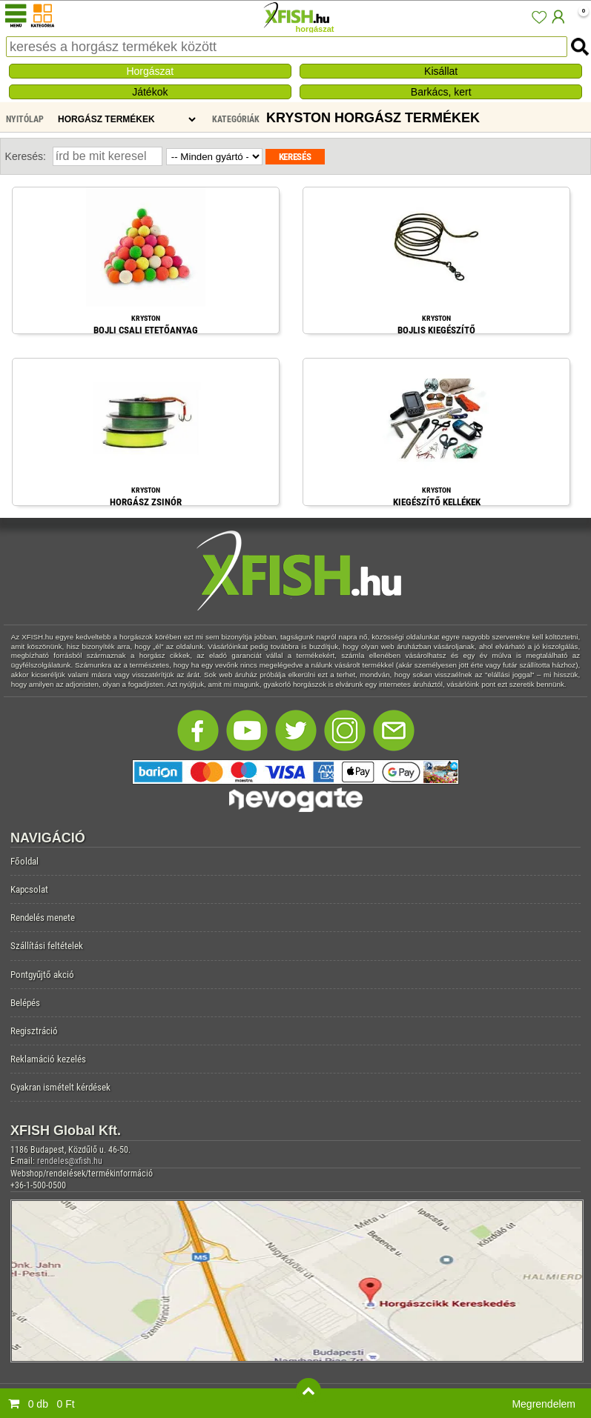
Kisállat (441, 71)
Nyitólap (25, 119)
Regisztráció (34, 1030)
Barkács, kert (441, 92)
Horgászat (150, 71)
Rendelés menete (42, 917)
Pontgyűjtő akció (42, 974)
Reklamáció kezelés (48, 1059)
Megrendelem (543, 1404)
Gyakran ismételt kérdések (60, 1087)
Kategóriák (236, 119)
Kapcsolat (29, 889)
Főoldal (24, 861)
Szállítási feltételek (46, 945)
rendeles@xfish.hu (69, 1161)
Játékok (150, 92)
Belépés (25, 1002)
